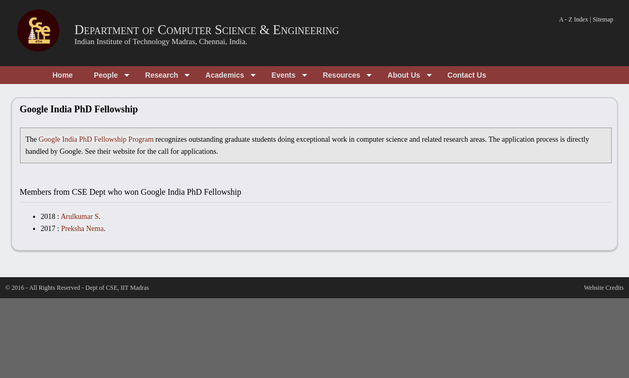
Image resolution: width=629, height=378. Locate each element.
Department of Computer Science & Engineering (206, 30)
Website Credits (604, 287)
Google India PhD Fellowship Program (96, 139)
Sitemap (603, 19)
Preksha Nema (82, 229)
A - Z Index (574, 19)
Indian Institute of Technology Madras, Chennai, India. (160, 41)
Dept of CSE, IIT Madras (117, 287)
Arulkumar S (80, 216)
